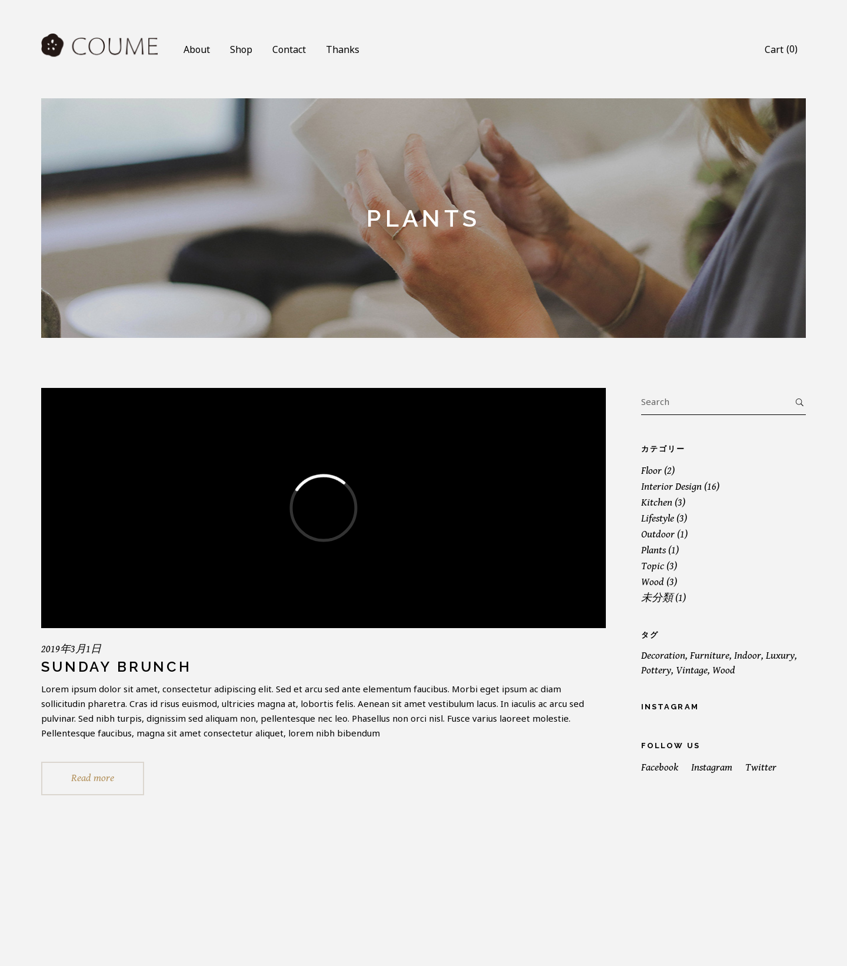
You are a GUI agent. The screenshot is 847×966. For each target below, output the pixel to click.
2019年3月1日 (71, 649)
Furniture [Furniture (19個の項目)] (709, 655)
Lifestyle (657, 518)
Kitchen (656, 502)
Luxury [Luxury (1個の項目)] (780, 655)
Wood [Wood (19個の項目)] (723, 670)
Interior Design (671, 486)
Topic (652, 566)
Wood (652, 582)
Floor (651, 470)
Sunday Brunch (116, 666)
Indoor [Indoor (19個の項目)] (747, 655)
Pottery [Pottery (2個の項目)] (656, 670)
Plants (653, 550)
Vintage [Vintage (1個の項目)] (692, 670)
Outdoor (658, 534)
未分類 (657, 598)
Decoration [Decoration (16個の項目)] (663, 655)
